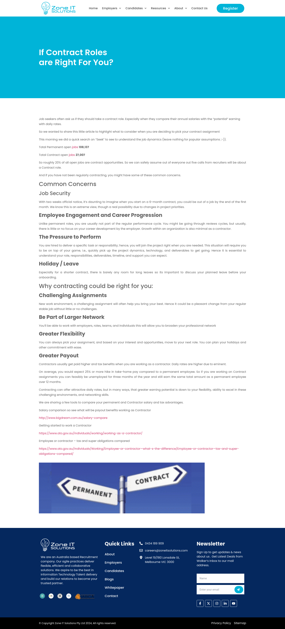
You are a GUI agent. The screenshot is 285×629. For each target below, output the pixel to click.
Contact (111, 596)
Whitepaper (114, 587)
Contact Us (199, 8)
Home (93, 8)
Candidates (136, 8)
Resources (160, 8)
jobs (75, 147)
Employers (111, 8)
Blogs (109, 579)
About (180, 8)
